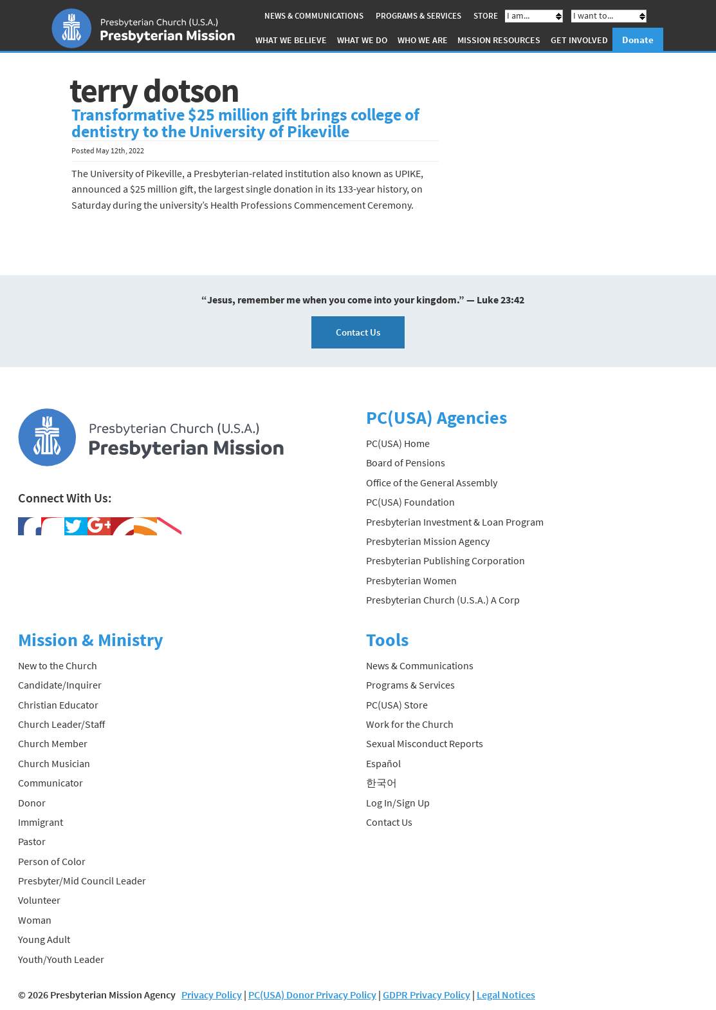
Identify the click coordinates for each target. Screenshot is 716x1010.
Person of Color (52, 861)
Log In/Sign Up (398, 802)
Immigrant (40, 821)
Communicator (50, 782)
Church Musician (54, 763)
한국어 (381, 782)
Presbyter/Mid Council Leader (82, 880)
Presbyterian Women (411, 580)
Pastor (32, 841)
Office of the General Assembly (431, 482)
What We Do (362, 40)
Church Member (52, 743)
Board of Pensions (405, 462)
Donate (638, 39)
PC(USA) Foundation (410, 501)
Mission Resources (498, 40)
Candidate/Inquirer (60, 684)
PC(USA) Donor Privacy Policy (312, 994)
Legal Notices (506, 994)
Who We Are (423, 40)
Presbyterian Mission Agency (428, 541)
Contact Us (358, 332)
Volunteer (39, 899)
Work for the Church (410, 724)
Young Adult (44, 939)
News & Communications (313, 15)
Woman (34, 919)
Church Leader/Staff (61, 724)
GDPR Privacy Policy (426, 994)
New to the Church (57, 665)
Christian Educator (58, 704)
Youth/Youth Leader (61, 959)
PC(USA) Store (397, 704)
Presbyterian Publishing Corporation (445, 560)
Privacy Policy (211, 994)
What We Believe (291, 40)
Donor (32, 802)
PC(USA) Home (398, 443)
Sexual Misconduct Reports (424, 743)
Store (485, 15)
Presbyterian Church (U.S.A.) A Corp (443, 599)
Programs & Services (418, 15)
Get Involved (579, 40)
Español (383, 763)
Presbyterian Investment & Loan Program (455, 521)
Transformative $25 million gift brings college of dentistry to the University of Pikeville (245, 123)
